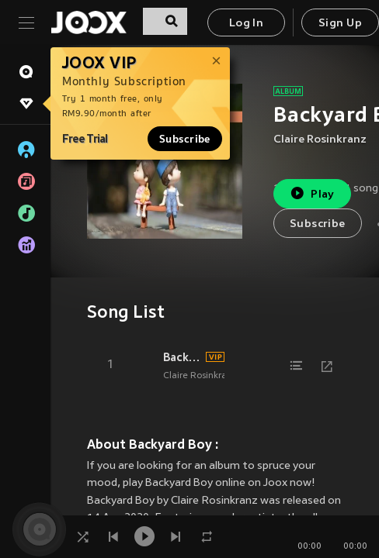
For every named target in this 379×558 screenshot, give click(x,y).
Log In (246, 23)
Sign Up (340, 23)
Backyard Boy (182, 357)
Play (312, 193)
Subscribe (184, 139)
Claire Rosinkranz (320, 140)
